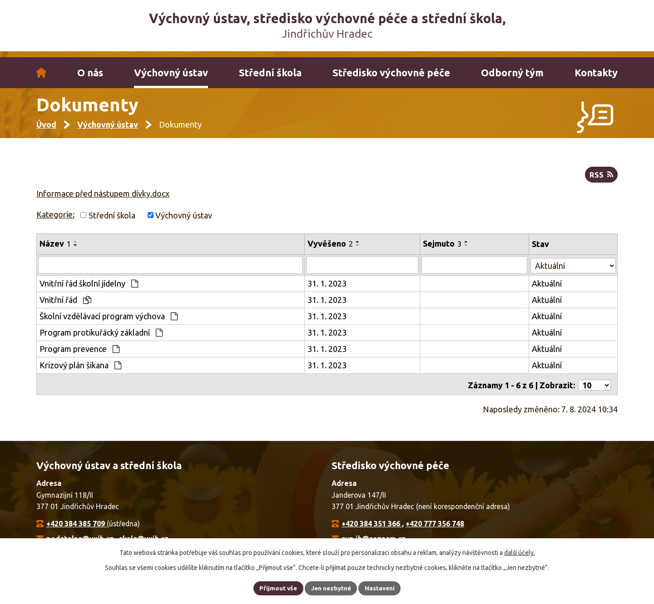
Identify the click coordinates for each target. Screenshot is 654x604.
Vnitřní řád (65, 304)
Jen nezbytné (331, 587)
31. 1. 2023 (327, 288)
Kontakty (596, 72)
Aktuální (547, 288)
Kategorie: (55, 219)
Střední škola (270, 72)
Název (55, 249)
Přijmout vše (277, 587)
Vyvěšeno (330, 249)
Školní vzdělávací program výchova (109, 321)
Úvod (41, 72)
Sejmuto (443, 249)
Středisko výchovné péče (391, 72)
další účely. (519, 552)
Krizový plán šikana (80, 370)
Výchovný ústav (171, 72)
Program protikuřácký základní (101, 337)
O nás (90, 72)
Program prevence (79, 353)
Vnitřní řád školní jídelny (89, 288)
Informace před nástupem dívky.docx (102, 198)
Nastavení (381, 587)
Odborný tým (512, 72)
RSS (601, 180)
